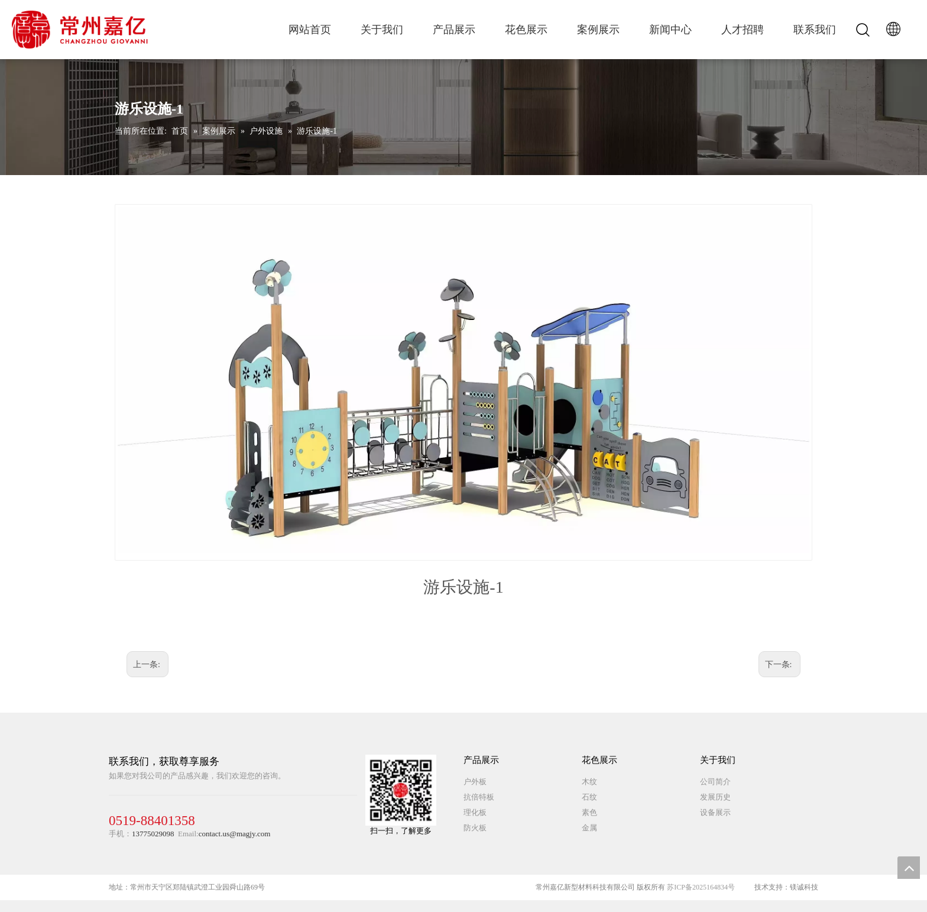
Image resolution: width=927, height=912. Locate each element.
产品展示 (454, 29)
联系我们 (814, 29)
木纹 (589, 781)
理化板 (475, 812)
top (908, 867)
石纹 (589, 797)
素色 (589, 812)
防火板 (475, 827)
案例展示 (598, 29)
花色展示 (526, 29)
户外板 (475, 781)
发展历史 (715, 797)
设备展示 (715, 812)
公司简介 (715, 781)
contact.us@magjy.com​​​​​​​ (235, 833)
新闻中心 (670, 29)
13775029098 (153, 833)
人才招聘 (742, 29)
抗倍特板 (479, 797)
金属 (589, 827)
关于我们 (382, 29)
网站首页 (310, 29)
